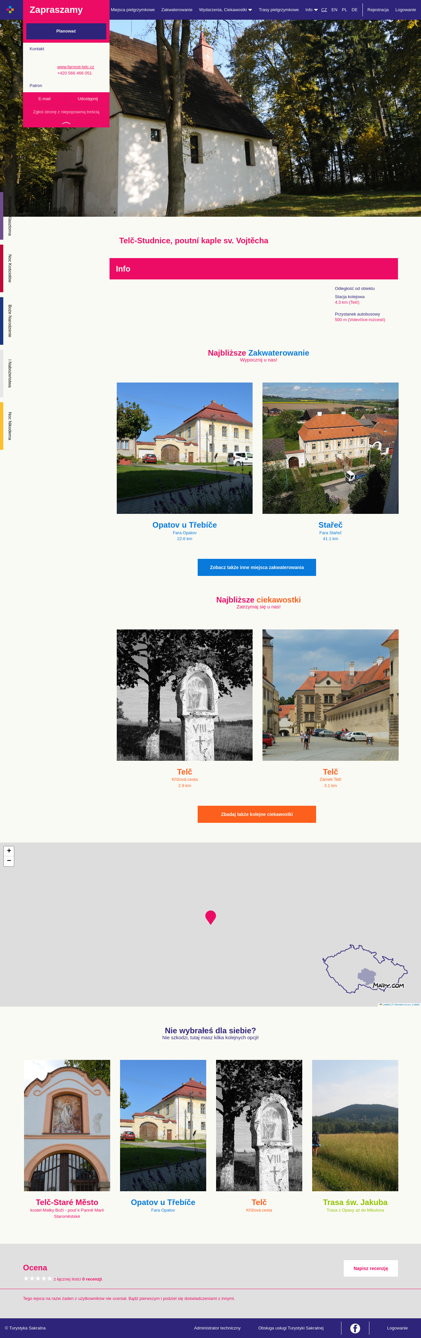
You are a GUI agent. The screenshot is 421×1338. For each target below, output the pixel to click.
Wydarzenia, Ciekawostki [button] (225, 9)
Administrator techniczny (217, 1328)
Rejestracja (378, 9)
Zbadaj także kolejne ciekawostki (257, 814)
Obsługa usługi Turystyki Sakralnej (291, 1328)
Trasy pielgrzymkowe (279, 9)
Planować (66, 31)
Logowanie (405, 9)
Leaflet (385, 1004)
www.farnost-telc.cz (75, 66)
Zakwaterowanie (177, 9)
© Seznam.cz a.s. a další (405, 1004)
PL (344, 9)
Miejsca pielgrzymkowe (133, 9)
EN (334, 9)
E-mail (44, 98)
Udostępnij (88, 98)
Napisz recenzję (371, 1268)
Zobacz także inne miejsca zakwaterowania (257, 567)
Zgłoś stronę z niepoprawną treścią (66, 111)
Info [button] (312, 9)
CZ (324, 9)
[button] (210, 917)
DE (355, 9)
